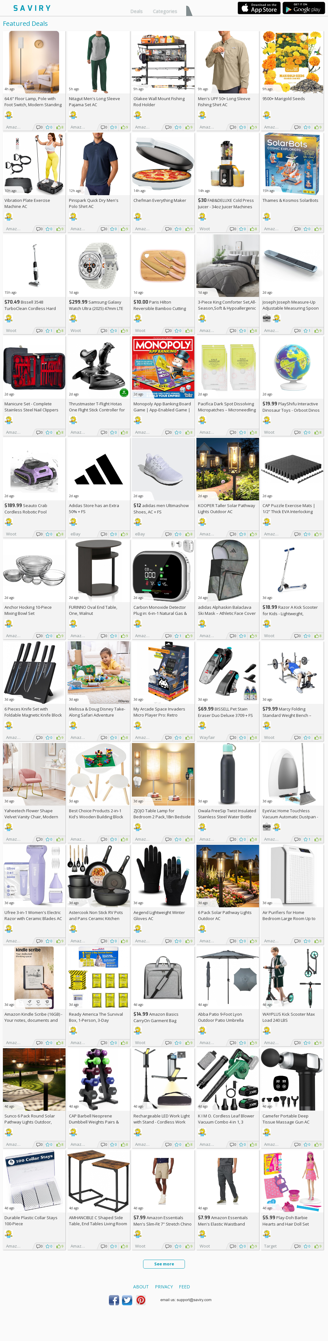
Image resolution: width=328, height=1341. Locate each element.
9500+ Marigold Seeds (284, 98)
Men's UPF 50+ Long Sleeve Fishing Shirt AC (224, 101)
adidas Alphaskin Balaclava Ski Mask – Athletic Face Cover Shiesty (227, 613)
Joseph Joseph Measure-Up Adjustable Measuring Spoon (291, 305)
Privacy (164, 1287)
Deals (136, 11)
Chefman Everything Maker (159, 200)
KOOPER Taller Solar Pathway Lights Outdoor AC (226, 508)
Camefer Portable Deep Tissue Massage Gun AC (286, 1119)
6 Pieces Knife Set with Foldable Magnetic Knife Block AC (33, 715)
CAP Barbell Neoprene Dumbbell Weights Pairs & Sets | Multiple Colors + (94, 1122)
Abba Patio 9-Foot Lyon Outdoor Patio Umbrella (221, 1017)
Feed (184, 1287)
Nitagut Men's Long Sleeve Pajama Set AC (94, 101)
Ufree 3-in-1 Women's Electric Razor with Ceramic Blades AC (33, 915)
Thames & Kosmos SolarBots (290, 200)
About (141, 1287)
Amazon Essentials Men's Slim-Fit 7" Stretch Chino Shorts (162, 1224)
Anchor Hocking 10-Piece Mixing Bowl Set (28, 610)
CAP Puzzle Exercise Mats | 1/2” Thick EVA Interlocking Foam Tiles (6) (289, 511)
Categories (165, 11)
